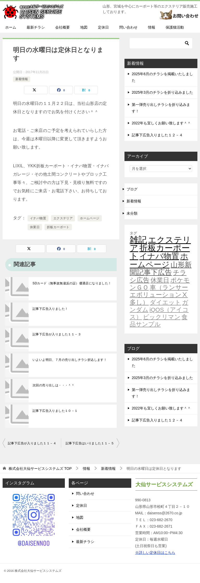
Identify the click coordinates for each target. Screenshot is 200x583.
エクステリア (63, 218)
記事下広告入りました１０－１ (55, 411)
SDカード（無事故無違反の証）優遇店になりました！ (72, 283)
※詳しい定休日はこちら (155, 552)
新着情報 (21, 79)
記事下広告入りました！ (50, 309)
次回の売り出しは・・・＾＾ (53, 385)
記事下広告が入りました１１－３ (57, 334)
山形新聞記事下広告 (161, 268)
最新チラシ (36, 27)
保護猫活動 (175, 27)
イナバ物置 (38, 218)
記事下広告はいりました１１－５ (90, 443)
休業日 (35, 227)
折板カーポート (58, 227)
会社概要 (62, 27)
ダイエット (165, 302)
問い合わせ (128, 27)
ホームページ (89, 218)
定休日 (103, 27)
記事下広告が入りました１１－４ (32, 443)
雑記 (138, 240)
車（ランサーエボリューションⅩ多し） (159, 294)
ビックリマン (161, 316)
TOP (40, 468)
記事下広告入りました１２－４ (157, 135)
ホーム (10, 27)
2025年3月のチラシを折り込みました (162, 92)
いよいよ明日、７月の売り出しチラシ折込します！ (70, 360)
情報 (151, 27)
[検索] (161, 43)
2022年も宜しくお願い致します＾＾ (161, 123)
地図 (84, 27)
